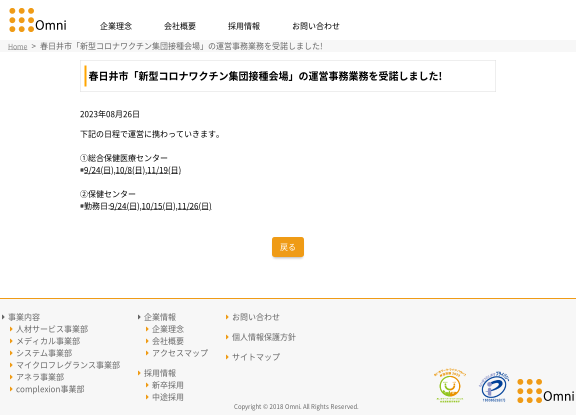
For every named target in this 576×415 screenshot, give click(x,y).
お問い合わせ (316, 26)
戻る (288, 247)
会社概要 (180, 26)
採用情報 (244, 26)
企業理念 (116, 26)
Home (18, 46)
